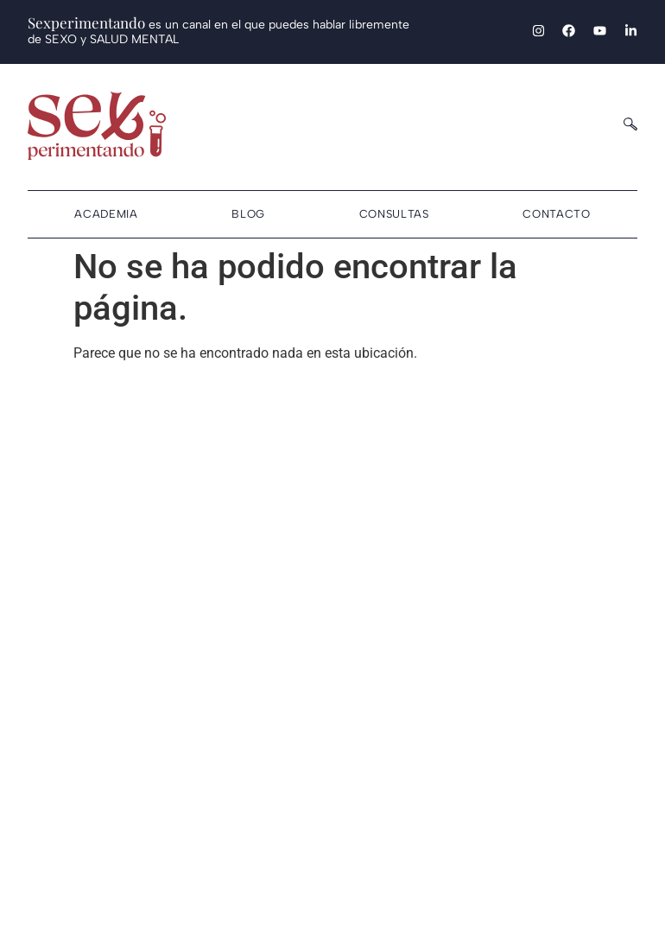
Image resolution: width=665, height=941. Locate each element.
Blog (248, 213)
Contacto (556, 213)
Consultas (394, 213)
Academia (105, 213)
